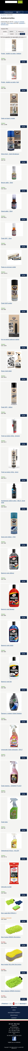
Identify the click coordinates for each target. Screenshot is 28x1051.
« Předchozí (4, 1003)
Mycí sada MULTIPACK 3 (8, 913)
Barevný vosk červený (7, 609)
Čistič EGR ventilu (6, 303)
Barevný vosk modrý (7, 645)
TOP (2, 37)
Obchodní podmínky (14, 1012)
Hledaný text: (21, 31)
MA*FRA (22, 21)
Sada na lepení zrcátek (8, 118)
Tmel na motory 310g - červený (10, 436)
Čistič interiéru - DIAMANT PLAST (11, 786)
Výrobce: (5, 31)
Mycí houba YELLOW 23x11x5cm (11, 964)
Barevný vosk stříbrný (7, 573)
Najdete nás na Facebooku (14, 1042)
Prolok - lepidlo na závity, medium (11, 53)
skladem (12, 34)
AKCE (14, 1010)
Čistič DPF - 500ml (6, 407)
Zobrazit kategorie (11, 12)
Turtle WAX (3, 23)
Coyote (16, 21)
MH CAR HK (3, 14)
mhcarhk (14, 1007)
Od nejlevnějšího (15, 37)
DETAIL (23, 61)
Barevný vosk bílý (6, 681)
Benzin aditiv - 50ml (7, 182)
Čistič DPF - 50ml (6, 238)
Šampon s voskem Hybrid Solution (11, 713)
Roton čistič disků (6, 371)
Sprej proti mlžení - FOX (8, 537)
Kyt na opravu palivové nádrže (10, 339)
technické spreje (4, 24)
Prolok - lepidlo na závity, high (10, 82)
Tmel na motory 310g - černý (9, 472)
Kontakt (14, 1018)
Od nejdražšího (6, 37)
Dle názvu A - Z (22, 37)
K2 (18, 21)
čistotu (11, 23)
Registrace (14, 1015)
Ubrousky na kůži (6, 887)
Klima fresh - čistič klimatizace (10, 154)
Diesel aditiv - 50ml (6, 211)
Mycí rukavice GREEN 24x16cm (10, 991)
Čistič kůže (4, 822)
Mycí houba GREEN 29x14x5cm (10, 937)
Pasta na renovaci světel (8, 267)
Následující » (23, 1003)
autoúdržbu (21, 23)
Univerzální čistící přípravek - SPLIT (12, 749)
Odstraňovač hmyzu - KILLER (10, 850)
